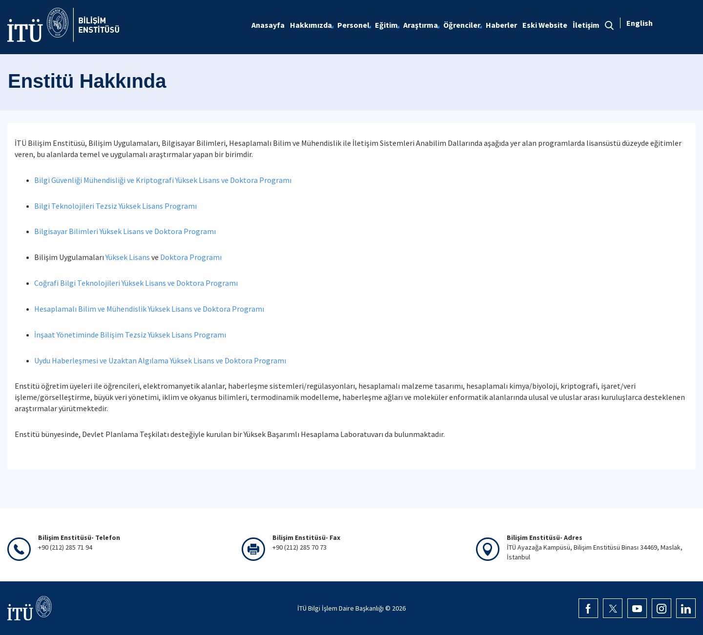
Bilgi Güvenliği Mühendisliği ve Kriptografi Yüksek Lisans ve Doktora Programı (162, 180)
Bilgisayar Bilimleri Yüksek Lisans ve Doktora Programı (125, 231)
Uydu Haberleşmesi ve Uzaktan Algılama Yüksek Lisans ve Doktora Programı (160, 360)
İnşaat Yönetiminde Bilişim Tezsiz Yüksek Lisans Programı (130, 334)
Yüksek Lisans (127, 257)
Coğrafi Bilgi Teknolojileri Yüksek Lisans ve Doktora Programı (136, 283)
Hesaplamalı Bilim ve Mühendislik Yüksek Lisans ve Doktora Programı (149, 309)
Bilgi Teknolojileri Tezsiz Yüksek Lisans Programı (115, 206)
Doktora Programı (191, 257)
